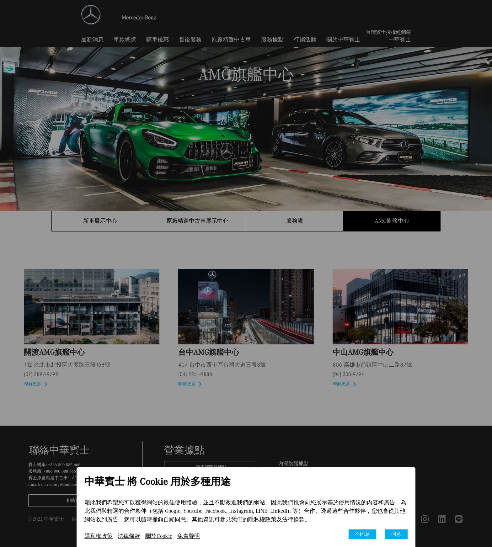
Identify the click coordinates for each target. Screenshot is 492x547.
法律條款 (129, 536)
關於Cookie (158, 536)
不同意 (362, 534)
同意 (396, 534)
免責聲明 (188, 536)
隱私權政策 (98, 536)
